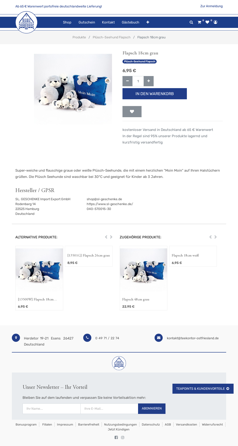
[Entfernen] (127, 81)
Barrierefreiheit (88, 424)
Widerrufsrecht (212, 424)
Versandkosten (186, 424)
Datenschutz (151, 424)
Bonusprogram (26, 424)
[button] (148, 22)
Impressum (65, 424)
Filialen (47, 424)
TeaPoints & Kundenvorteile (203, 389)
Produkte (79, 37)
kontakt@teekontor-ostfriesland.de (193, 338)
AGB (168, 424)
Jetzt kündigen (118, 429)
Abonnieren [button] (152, 408)
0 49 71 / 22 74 (107, 338)
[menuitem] (67, 22)
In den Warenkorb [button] (155, 93)
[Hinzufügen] (149, 81)
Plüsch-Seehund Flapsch (112, 37)
